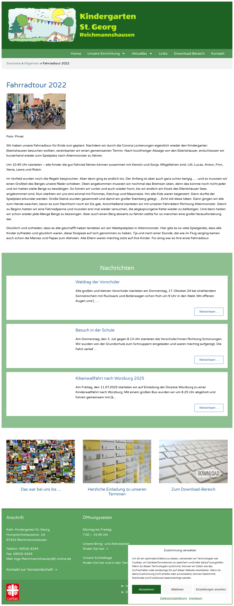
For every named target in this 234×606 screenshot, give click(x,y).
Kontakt (218, 53)
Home (76, 53)
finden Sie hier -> (95, 549)
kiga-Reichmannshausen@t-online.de (42, 559)
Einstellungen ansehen (211, 589)
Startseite (13, 63)
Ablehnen (177, 589)
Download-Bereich (189, 53)
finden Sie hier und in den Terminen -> (111, 563)
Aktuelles (142, 53)
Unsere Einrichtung (106, 53)
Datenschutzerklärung (173, 598)
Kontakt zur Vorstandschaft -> (31, 569)
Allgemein (31, 63)
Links (163, 53)
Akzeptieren (146, 589)
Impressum (195, 598)
